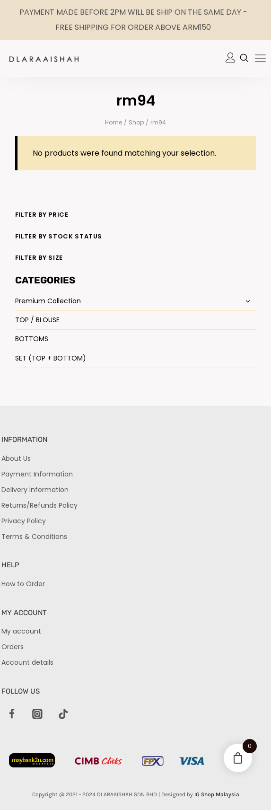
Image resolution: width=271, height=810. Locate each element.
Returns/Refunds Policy (39, 505)
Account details (27, 662)
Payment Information (37, 474)
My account (21, 631)
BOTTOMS (31, 338)
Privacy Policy (23, 521)
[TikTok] (63, 714)
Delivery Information (35, 489)
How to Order (23, 584)
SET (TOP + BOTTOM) (50, 358)
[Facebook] (11, 714)
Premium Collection (48, 301)
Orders (12, 647)
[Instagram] (37, 714)
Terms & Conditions (34, 536)
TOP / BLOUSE (37, 320)
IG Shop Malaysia (216, 794)
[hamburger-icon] (260, 59)
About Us (16, 458)
